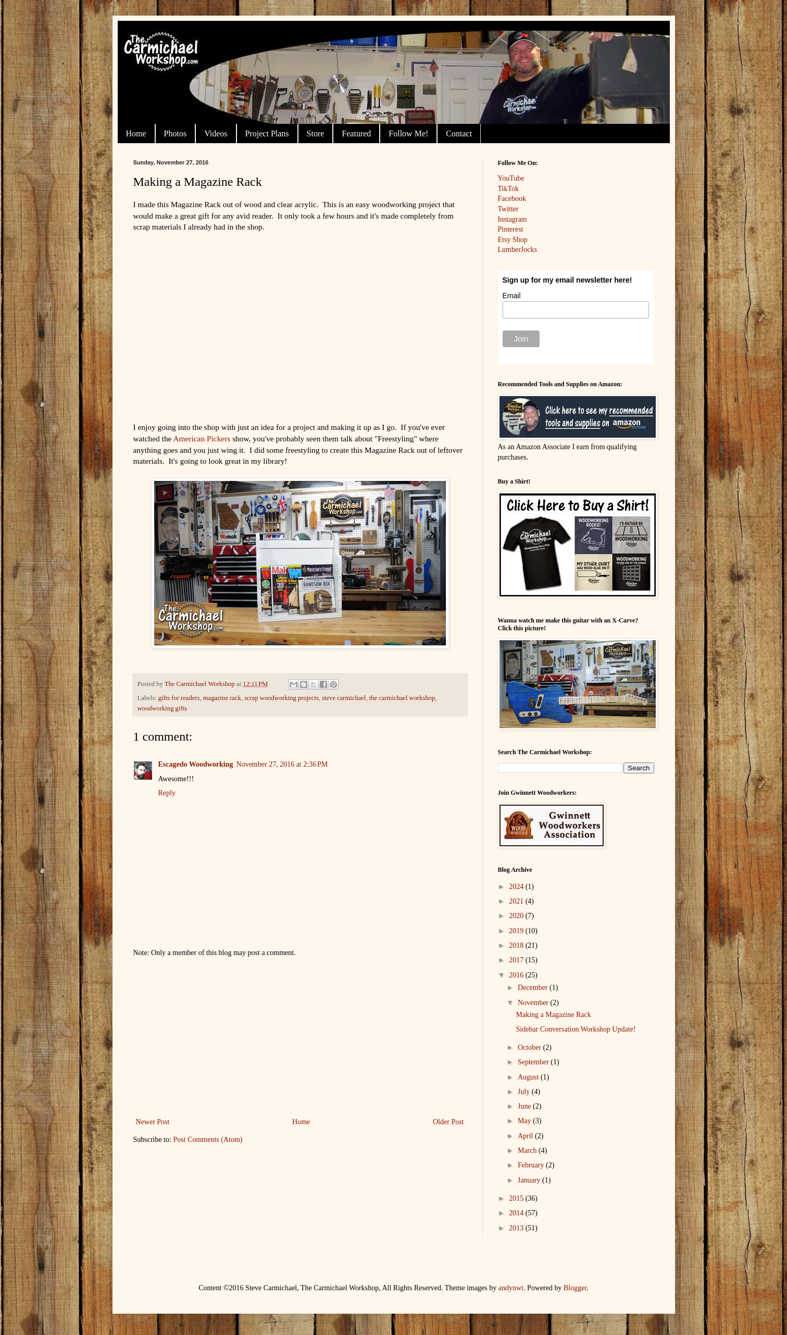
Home (136, 133)
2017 (517, 960)
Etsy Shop (513, 240)
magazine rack (222, 698)
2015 (517, 1198)
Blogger (575, 1288)
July (525, 1092)
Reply (167, 793)
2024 (517, 887)
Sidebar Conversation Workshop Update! (575, 1029)
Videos (215, 133)
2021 (517, 901)
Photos (175, 133)
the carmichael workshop (402, 698)
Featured (356, 133)
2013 (517, 1228)
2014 (517, 1213)
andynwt (510, 1288)
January (530, 1180)
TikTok (508, 189)
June (525, 1106)
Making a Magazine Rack (553, 1015)
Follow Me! (408, 133)
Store (315, 133)
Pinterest (510, 229)
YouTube (511, 178)
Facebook (512, 198)
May (525, 1121)
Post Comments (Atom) (208, 1139)
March (528, 1150)
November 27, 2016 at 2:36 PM (282, 764)
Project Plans (267, 133)
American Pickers (201, 438)
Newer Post (153, 1122)
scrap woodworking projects (281, 698)
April (526, 1136)
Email (512, 295)
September (534, 1062)
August (529, 1077)
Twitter (508, 209)
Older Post (448, 1122)
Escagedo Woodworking (195, 764)
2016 (517, 975)
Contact (459, 133)
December (533, 987)
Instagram (512, 219)
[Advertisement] (300, 1037)
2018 (517, 945)
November (534, 1003)
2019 (517, 931)
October (530, 1047)
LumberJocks (517, 249)
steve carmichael (344, 698)
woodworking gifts (163, 708)
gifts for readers (179, 698)
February (532, 1165)
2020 (517, 916)
